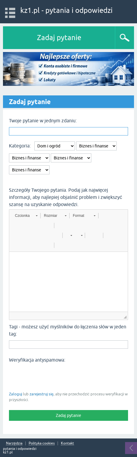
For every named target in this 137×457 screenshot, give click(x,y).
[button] (26, 215)
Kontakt (67, 443)
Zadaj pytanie (59, 37)
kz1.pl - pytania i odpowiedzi (66, 10)
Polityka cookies (42, 443)
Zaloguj (15, 394)
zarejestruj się (41, 394)
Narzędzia (14, 443)
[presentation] (54, 376)
